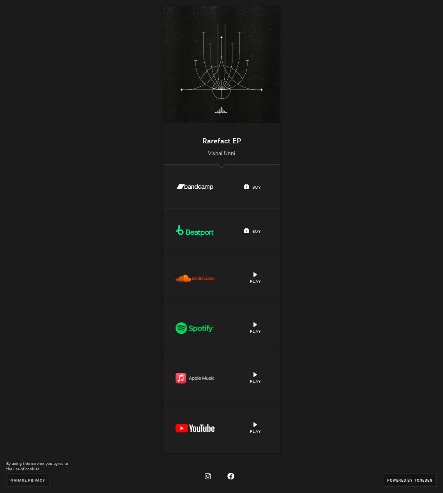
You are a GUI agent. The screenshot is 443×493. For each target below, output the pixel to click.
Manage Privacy (28, 480)
